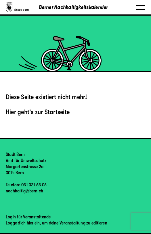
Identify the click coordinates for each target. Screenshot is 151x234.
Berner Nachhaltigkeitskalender (73, 7)
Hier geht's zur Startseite (38, 112)
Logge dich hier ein (23, 223)
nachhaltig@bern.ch (24, 191)
